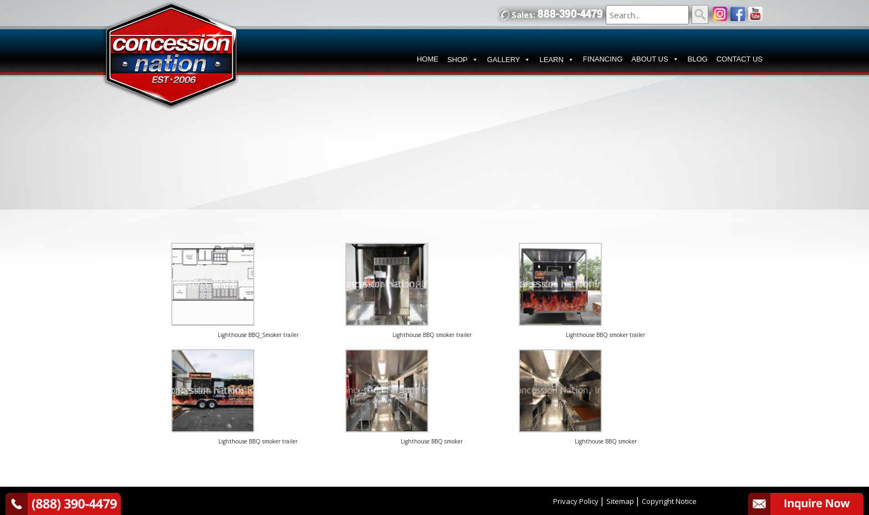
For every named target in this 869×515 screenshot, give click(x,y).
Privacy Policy (576, 501)
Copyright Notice (669, 501)
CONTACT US (740, 59)
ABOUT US (654, 59)
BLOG (698, 59)
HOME (427, 59)
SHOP (462, 60)
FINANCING (603, 59)
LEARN (556, 60)
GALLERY (509, 60)
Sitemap (620, 501)
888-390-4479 (570, 14)
